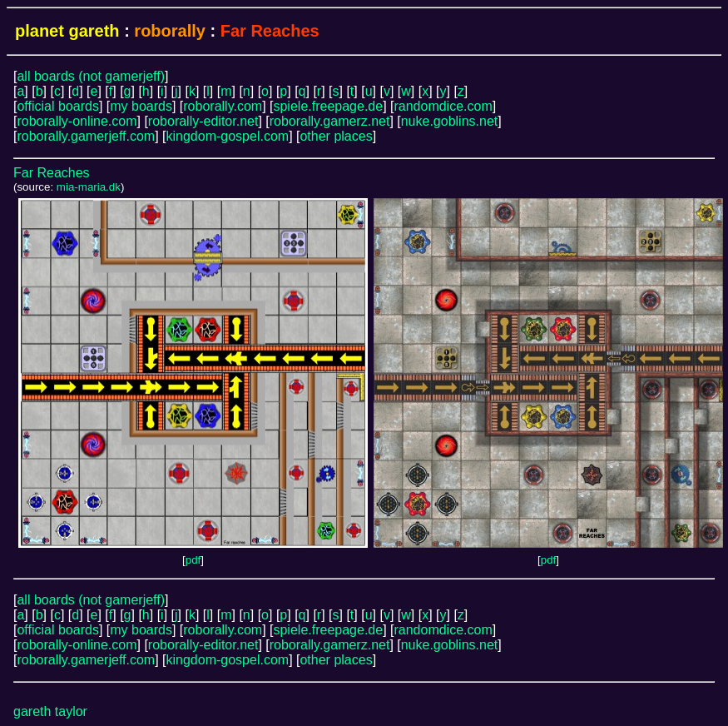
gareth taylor (50, 711)
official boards (57, 106)
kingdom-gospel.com (228, 136)
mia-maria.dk (89, 187)
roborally (170, 31)
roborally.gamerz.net (330, 121)
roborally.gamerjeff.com (86, 136)
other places (336, 136)
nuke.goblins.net (449, 121)
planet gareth (67, 31)
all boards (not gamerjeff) (91, 76)
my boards (141, 106)
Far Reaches (51, 173)
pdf (193, 560)
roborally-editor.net (203, 121)
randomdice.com (443, 106)
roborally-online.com (76, 121)
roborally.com (222, 106)
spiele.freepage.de (328, 106)
